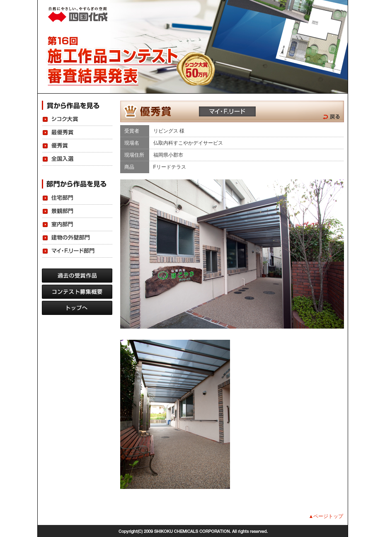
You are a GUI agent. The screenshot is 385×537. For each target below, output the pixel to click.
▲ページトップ (326, 516)
